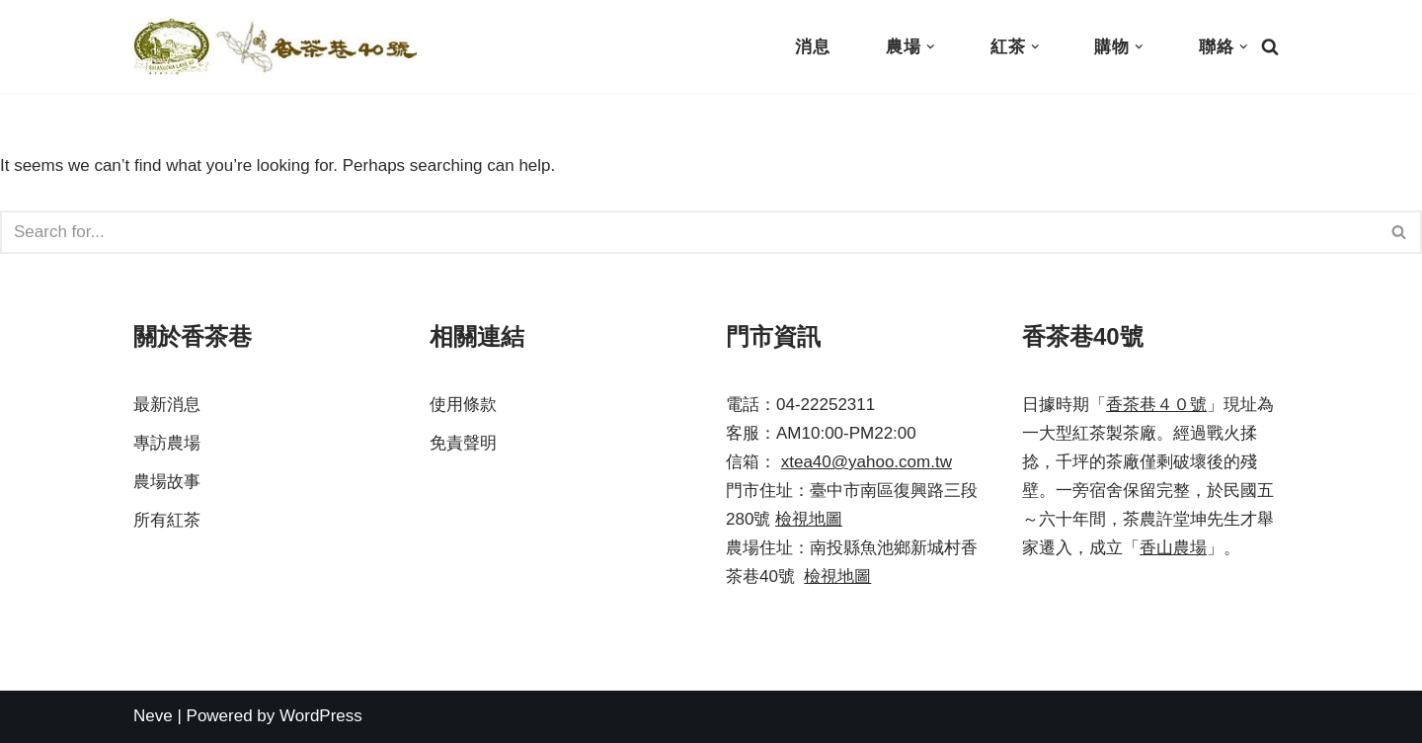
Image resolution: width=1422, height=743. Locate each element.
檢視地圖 (808, 519)
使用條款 (463, 404)
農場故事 (166, 481)
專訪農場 (166, 443)
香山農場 (1173, 547)
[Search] (1270, 46)
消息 (812, 47)
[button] (930, 46)
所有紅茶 (166, 520)
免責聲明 (463, 443)
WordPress (320, 715)
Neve (153, 715)
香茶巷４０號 (1156, 404)
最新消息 (166, 404)
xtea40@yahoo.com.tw (866, 462)
